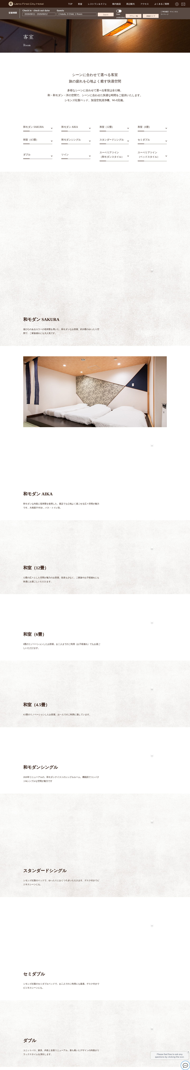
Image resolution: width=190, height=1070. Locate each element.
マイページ (164, 14)
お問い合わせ (83, 1017)
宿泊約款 (96, 1017)
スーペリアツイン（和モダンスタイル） (112, 154)
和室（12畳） (107, 127)
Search (105, 14)
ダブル (26, 154)
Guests (60, 10)
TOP (70, 3)
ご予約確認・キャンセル (169, 11)
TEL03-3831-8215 (97, 1044)
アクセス (144, 3)
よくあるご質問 (161, 3)
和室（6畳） (144, 127)
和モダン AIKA (69, 127)
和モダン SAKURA (33, 127)
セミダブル (144, 139)
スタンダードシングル (112, 139)
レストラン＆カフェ (97, 3)
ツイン (65, 154)
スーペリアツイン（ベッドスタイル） (149, 154)
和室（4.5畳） (31, 139)
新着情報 (70, 1017)
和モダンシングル (71, 139)
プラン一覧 (133, 16)
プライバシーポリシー (113, 1017)
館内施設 (116, 3)
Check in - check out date (36, 10)
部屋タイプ (150, 16)
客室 (80, 3)
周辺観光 (130, 3)
